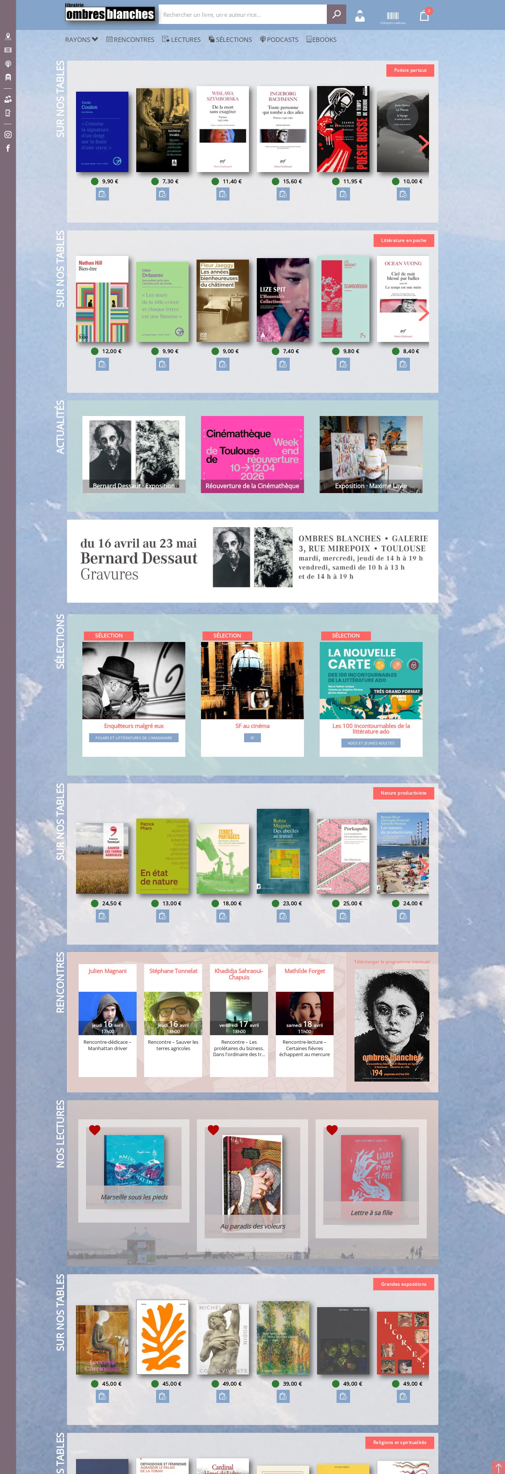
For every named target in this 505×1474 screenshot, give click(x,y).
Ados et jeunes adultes (371, 742)
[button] (424, 143)
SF (252, 737)
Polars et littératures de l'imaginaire (133, 737)
